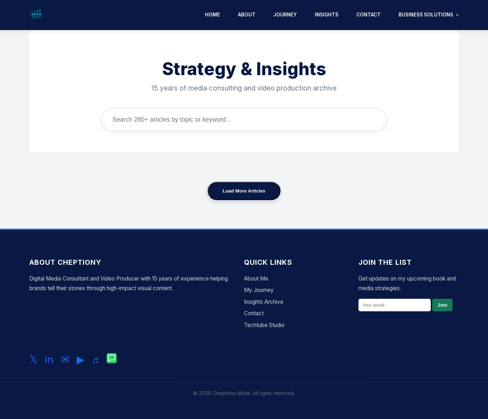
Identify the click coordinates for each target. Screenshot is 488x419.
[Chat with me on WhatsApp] (112, 359)
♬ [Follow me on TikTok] (95, 359)
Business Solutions (426, 15)
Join (442, 305)
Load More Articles (244, 191)
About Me (256, 278)
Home (212, 15)
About (246, 15)
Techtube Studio (264, 325)
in (49, 359)
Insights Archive (263, 301)
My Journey (259, 290)
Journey (285, 15)
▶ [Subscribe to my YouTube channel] (80, 359)
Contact (368, 15)
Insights (326, 15)
